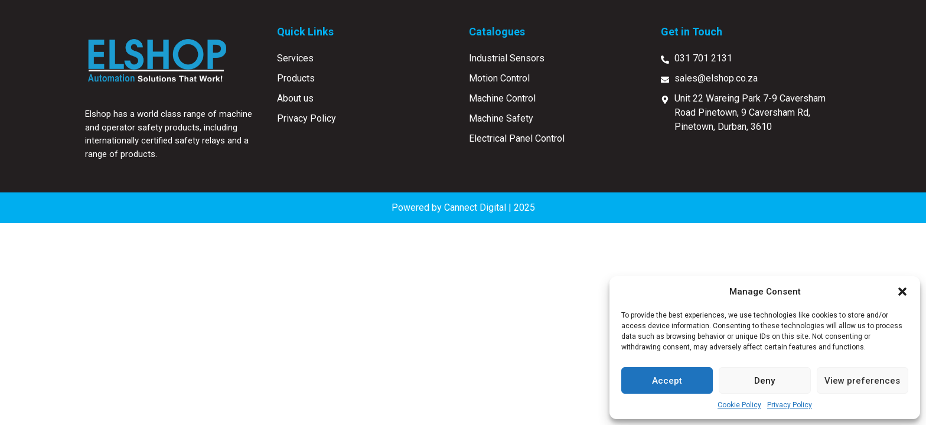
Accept (667, 380)
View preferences (862, 380)
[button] (902, 292)
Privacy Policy (789, 405)
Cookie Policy (739, 405)
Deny (764, 380)
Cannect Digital (475, 207)
